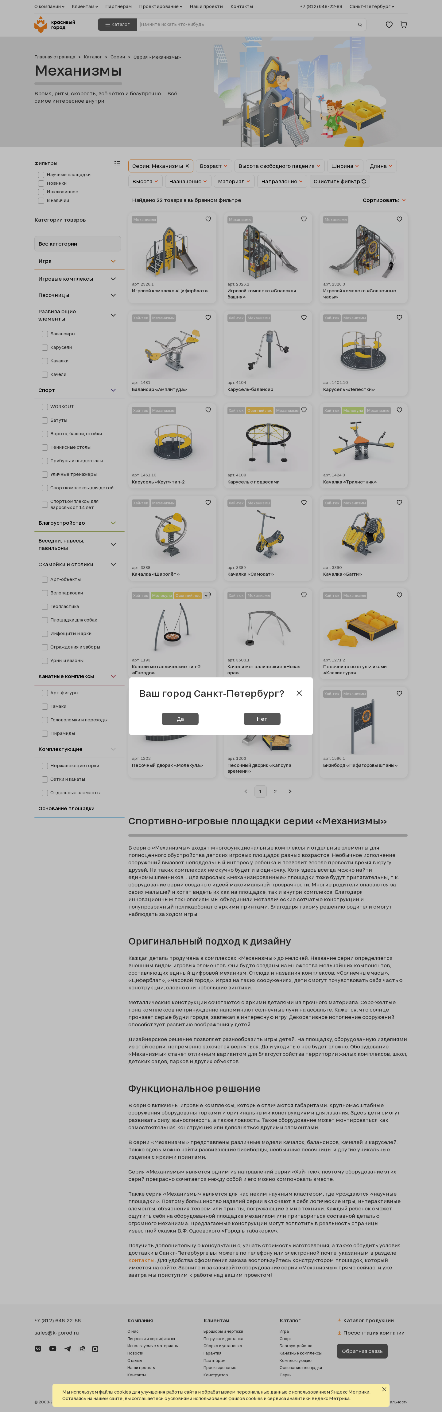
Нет (262, 719)
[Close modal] (299, 693)
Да (180, 719)
